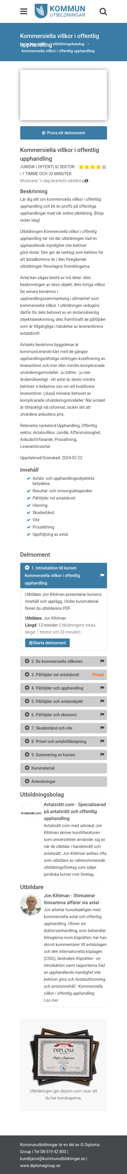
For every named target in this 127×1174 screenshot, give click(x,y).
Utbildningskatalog (69, 44)
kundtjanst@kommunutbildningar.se (52, 1158)
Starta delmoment (47, 643)
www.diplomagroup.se (40, 1165)
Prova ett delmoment (63, 133)
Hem (43, 44)
